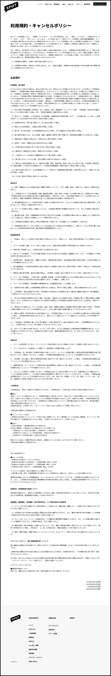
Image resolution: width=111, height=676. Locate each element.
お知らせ (31, 641)
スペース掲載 (53, 634)
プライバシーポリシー (36, 657)
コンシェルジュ (54, 626)
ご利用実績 (32, 633)
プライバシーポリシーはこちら (21, 564)
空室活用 (51, 630)
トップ (31, 625)
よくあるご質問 (34, 645)
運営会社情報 (33, 649)
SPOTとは (32, 629)
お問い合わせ (33, 661)
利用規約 (31, 653)
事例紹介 (31, 637)
